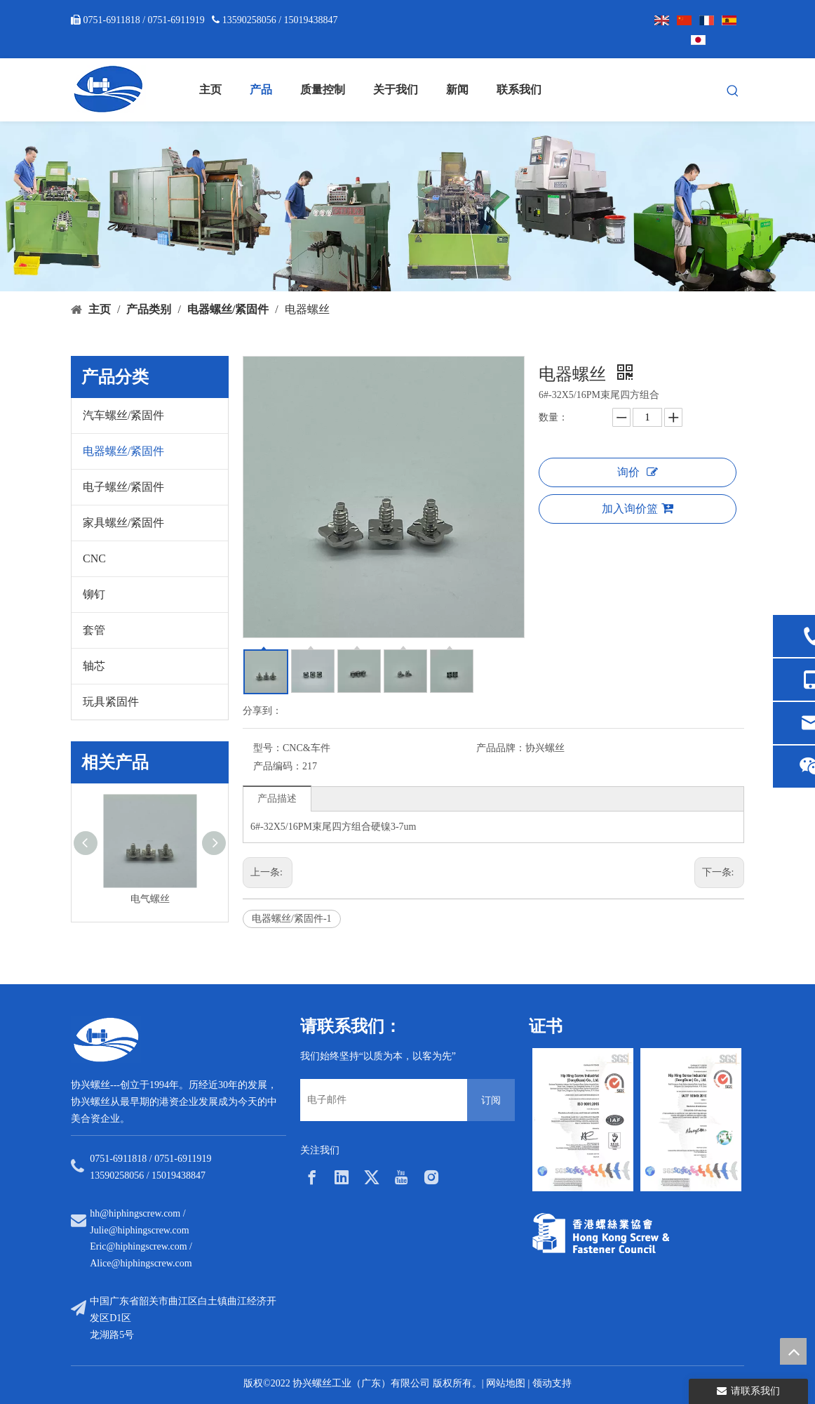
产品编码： (277, 766)
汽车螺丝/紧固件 (123, 415)
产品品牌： (500, 748)
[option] (582, 1119)
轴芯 (94, 666)
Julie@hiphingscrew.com (139, 1230)
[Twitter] (372, 1177)
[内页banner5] (407, 206)
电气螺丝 (150, 899)
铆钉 (94, 594)
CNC (94, 558)
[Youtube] (401, 1177)
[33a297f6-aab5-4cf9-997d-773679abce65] (601, 1233)
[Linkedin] (341, 1177)
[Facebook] (312, 1177)
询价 (637, 472)
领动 (542, 1383)
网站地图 (505, 1383)
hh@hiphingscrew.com (135, 1213)
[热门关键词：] (732, 91)
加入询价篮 (637, 508)
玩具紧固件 (111, 702)
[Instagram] (431, 1177)
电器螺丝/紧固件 (123, 451)
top (793, 1351)
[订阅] (491, 1100)
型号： (268, 748)
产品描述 (277, 798)
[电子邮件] (380, 1100)
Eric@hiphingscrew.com (138, 1246)
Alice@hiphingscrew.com (140, 1263)
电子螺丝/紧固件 (123, 487)
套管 (94, 630)
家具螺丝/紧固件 (123, 523)
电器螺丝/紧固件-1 (292, 918)
